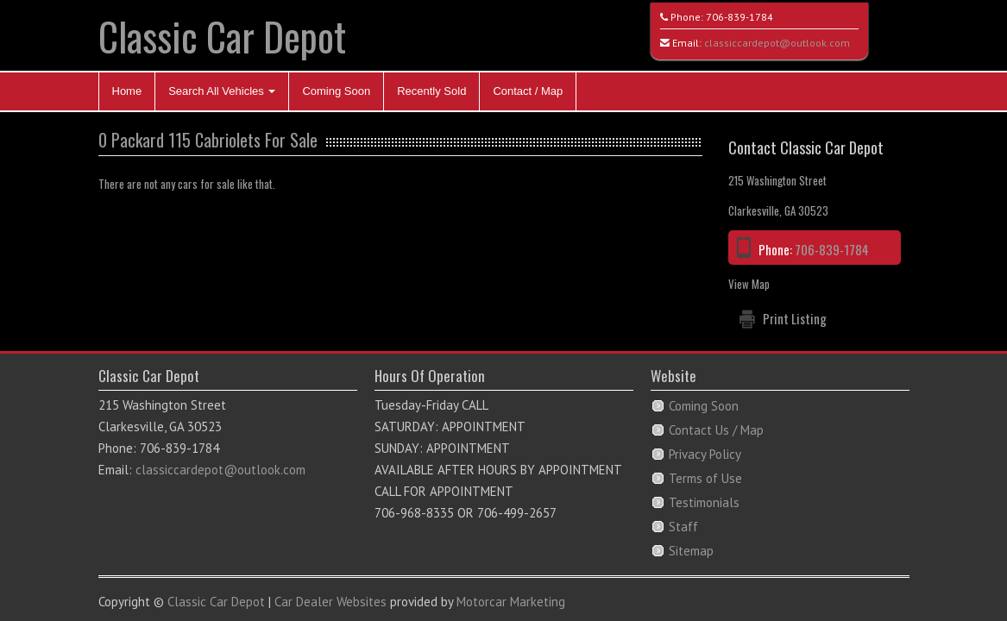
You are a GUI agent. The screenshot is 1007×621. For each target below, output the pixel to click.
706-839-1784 (739, 16)
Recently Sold (431, 91)
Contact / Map (528, 91)
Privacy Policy (705, 454)
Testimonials (704, 502)
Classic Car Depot (222, 36)
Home (127, 91)
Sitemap (691, 551)
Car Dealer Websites (330, 601)
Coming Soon (336, 91)
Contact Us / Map (716, 430)
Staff (683, 526)
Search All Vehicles (221, 91)
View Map (749, 283)
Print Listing (795, 318)
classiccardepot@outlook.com (777, 42)
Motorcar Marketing (510, 601)
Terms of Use (705, 478)
